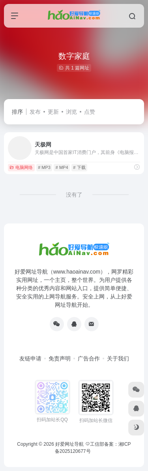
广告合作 (89, 358)
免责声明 (60, 358)
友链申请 (30, 358)
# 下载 (79, 167)
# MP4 (62, 167)
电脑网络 (21, 167)
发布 (35, 112)
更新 (53, 112)
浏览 (71, 112)
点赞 (89, 112)
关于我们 (118, 358)
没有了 (74, 194)
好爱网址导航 (69, 444)
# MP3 (44, 167)
